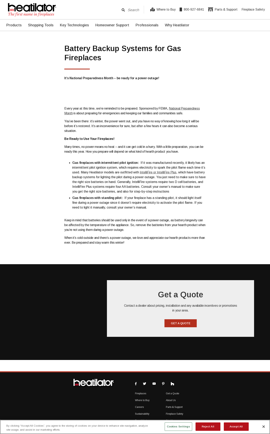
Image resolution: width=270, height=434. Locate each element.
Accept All (236, 426)
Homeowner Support (112, 25)
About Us (171, 400)
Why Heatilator (177, 25)
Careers (139, 407)
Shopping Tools (41, 25)
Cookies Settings (178, 426)
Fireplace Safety (253, 9)
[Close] (263, 426)
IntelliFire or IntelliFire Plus (158, 172)
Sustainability (142, 413)
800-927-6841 (192, 10)
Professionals (147, 25)
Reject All (208, 426)
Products (14, 25)
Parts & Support (223, 10)
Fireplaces (140, 393)
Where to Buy (163, 10)
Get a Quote (172, 393)
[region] (135, 427)
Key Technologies (74, 25)
